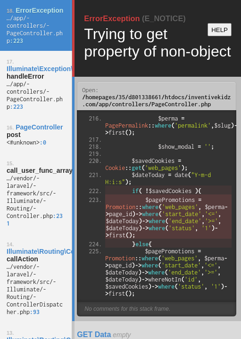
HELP (219, 29)
